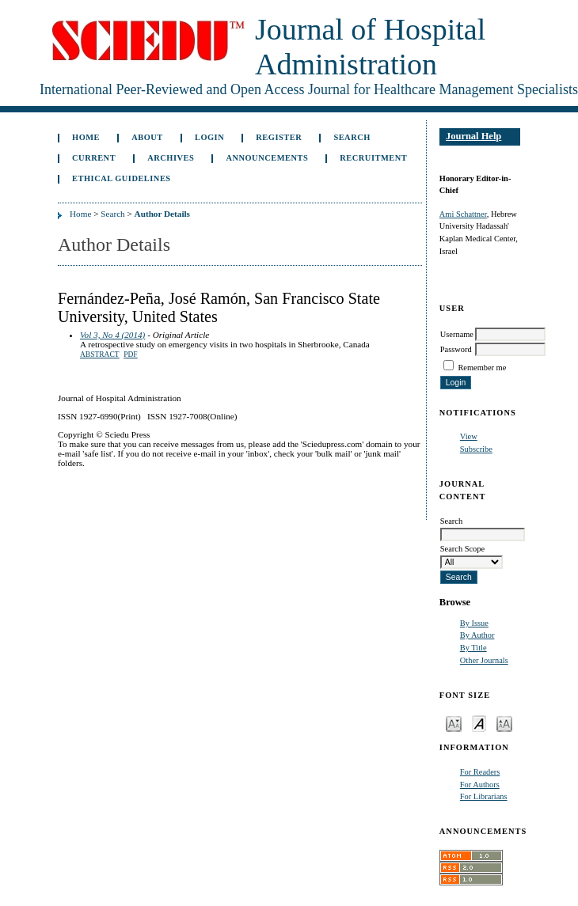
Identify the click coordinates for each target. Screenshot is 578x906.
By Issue (474, 623)
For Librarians (484, 796)
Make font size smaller (454, 723)
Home (86, 137)
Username (456, 334)
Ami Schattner (463, 214)
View (468, 436)
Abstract (100, 354)
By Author (477, 635)
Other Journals (484, 660)
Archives (170, 158)
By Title (473, 647)
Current (94, 158)
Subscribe (476, 449)
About (147, 137)
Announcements (267, 158)
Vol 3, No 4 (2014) (112, 334)
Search (351, 137)
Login (209, 137)
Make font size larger (504, 723)
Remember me (482, 367)
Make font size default (479, 723)
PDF (130, 354)
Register (279, 137)
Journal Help (473, 136)
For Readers (480, 772)
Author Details (162, 213)
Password (456, 349)
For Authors (480, 784)
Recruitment (373, 158)
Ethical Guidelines (121, 178)
